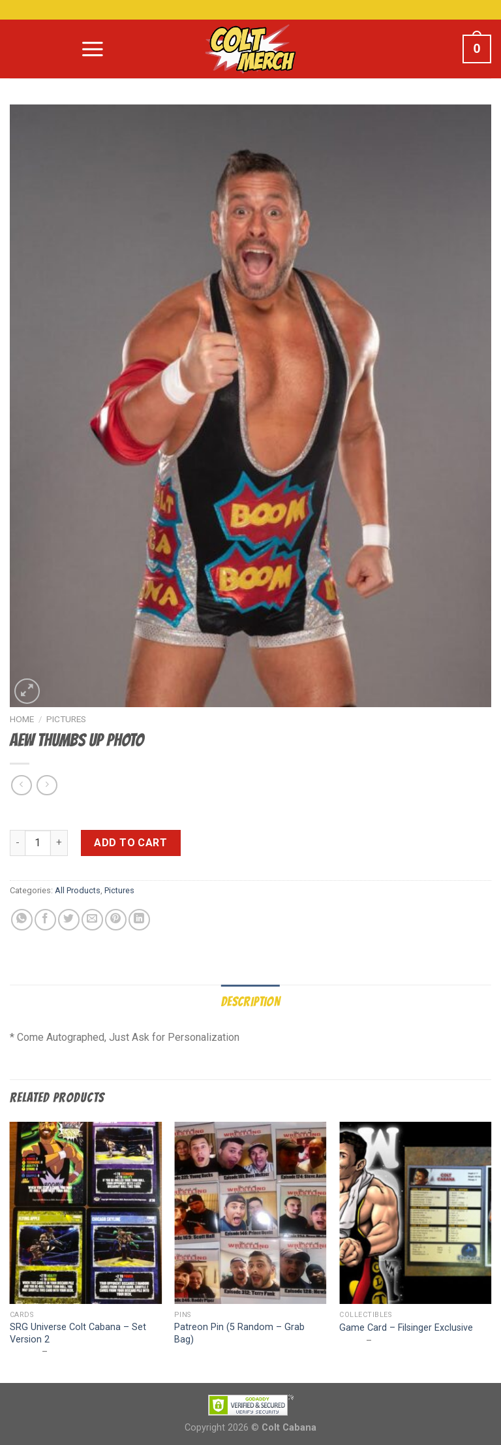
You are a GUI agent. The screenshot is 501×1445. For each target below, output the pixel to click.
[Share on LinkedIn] (139, 919)
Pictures (66, 719)
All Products (77, 890)
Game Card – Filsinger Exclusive (406, 1327)
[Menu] (92, 49)
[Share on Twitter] (69, 919)
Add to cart (130, 842)
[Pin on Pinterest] (116, 919)
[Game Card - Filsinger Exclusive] (415, 1213)
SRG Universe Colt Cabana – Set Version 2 (78, 1333)
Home (22, 719)
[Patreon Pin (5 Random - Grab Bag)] (250, 1213)
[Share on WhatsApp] (22, 919)
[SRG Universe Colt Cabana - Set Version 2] (86, 1213)
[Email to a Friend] (92, 919)
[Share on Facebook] (45, 919)
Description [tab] (250, 1001)
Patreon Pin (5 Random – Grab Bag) (239, 1333)
